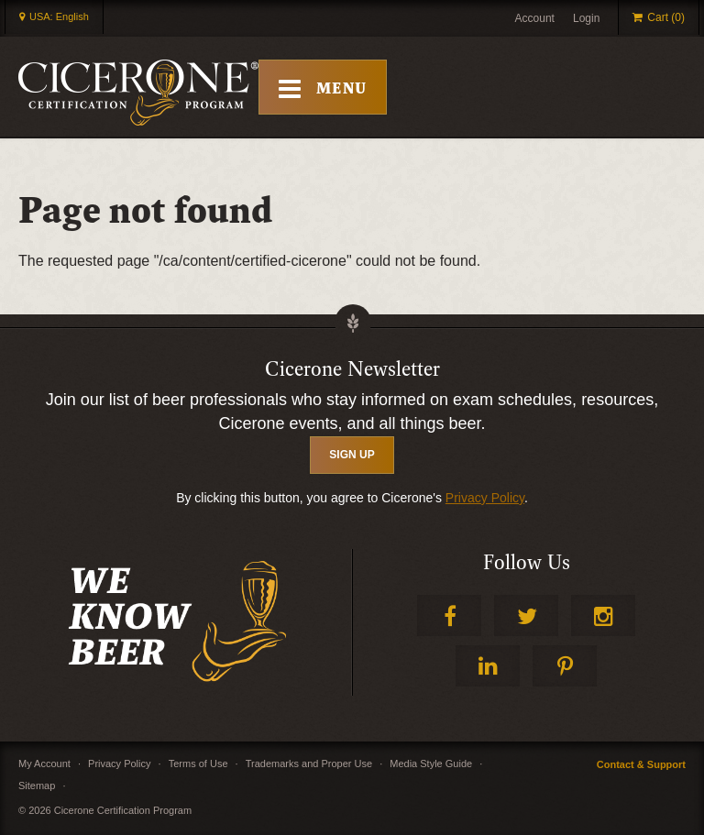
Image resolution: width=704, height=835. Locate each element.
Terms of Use (198, 763)
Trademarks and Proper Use (309, 763)
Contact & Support (641, 764)
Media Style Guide (431, 763)
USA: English (59, 16)
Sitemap (36, 785)
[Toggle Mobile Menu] (322, 87)
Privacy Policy (485, 497)
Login (586, 18)
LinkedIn (488, 666)
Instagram (603, 615)
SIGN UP (351, 454)
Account (535, 18)
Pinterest (565, 666)
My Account (44, 763)
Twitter (526, 615)
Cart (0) (666, 17)
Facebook (449, 615)
